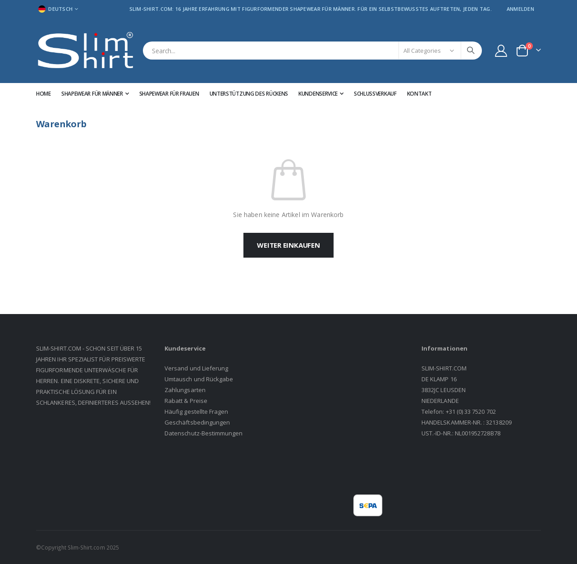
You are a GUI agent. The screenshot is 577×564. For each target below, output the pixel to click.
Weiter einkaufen (288, 245)
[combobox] (312, 51)
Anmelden (520, 8)
